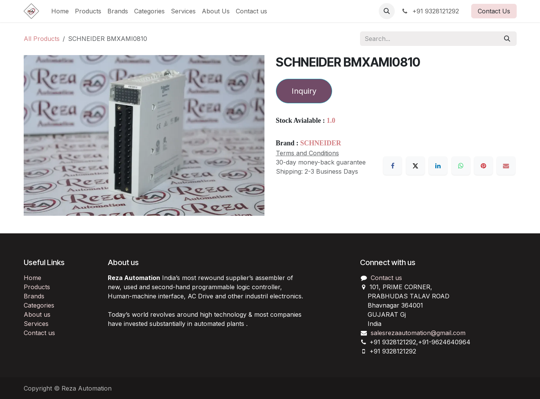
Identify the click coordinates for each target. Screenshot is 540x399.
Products (37, 287)
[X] (415, 165)
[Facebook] (392, 165)
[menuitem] (60, 11)
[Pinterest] (483, 165)
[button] (387, 11)
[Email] (506, 165)
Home (32, 278)
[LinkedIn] (438, 165)
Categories (39, 305)
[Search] (507, 38)
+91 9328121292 (430, 11)
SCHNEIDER (320, 143)
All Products (42, 38)
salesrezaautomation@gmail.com (418, 333)
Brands (34, 296)
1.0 (331, 120)
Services (36, 323)
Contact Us (494, 11)
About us (37, 314)
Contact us (39, 333)
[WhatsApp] (461, 165)
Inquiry (304, 91)
